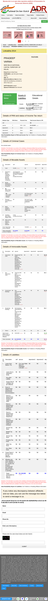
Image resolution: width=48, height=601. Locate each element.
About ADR (34, 18)
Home (3, 15)
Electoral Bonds (5, 18)
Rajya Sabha (30, 15)
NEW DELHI (6, 46)
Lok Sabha (10, 15)
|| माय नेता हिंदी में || (16, 18)
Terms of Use (39, 585)
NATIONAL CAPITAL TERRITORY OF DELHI (30, 44)
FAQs (4, 588)
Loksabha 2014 (12, 44)
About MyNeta (43, 18)
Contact (32, 585)
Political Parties (40, 15)
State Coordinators (23, 585)
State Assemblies (19, 15)
